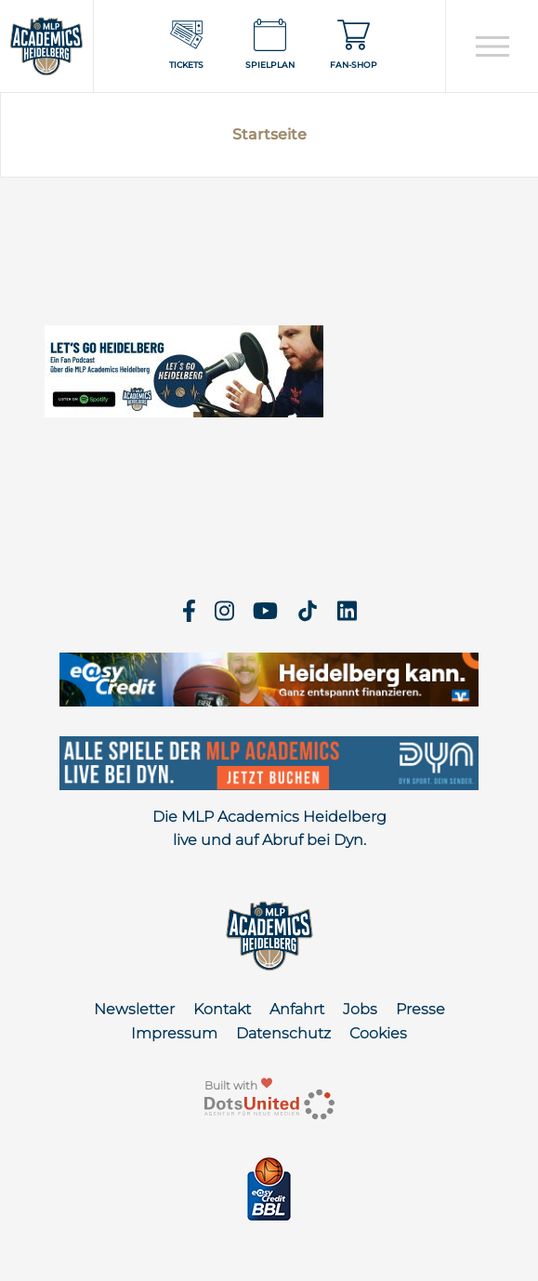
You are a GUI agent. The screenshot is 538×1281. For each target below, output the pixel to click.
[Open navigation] (492, 46)
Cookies (378, 1033)
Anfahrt (296, 1009)
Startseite (269, 134)
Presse (420, 1009)
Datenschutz (283, 1033)
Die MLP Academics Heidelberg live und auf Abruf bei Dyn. (269, 829)
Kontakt (222, 1009)
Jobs (360, 1009)
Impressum (174, 1033)
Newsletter (134, 1009)
